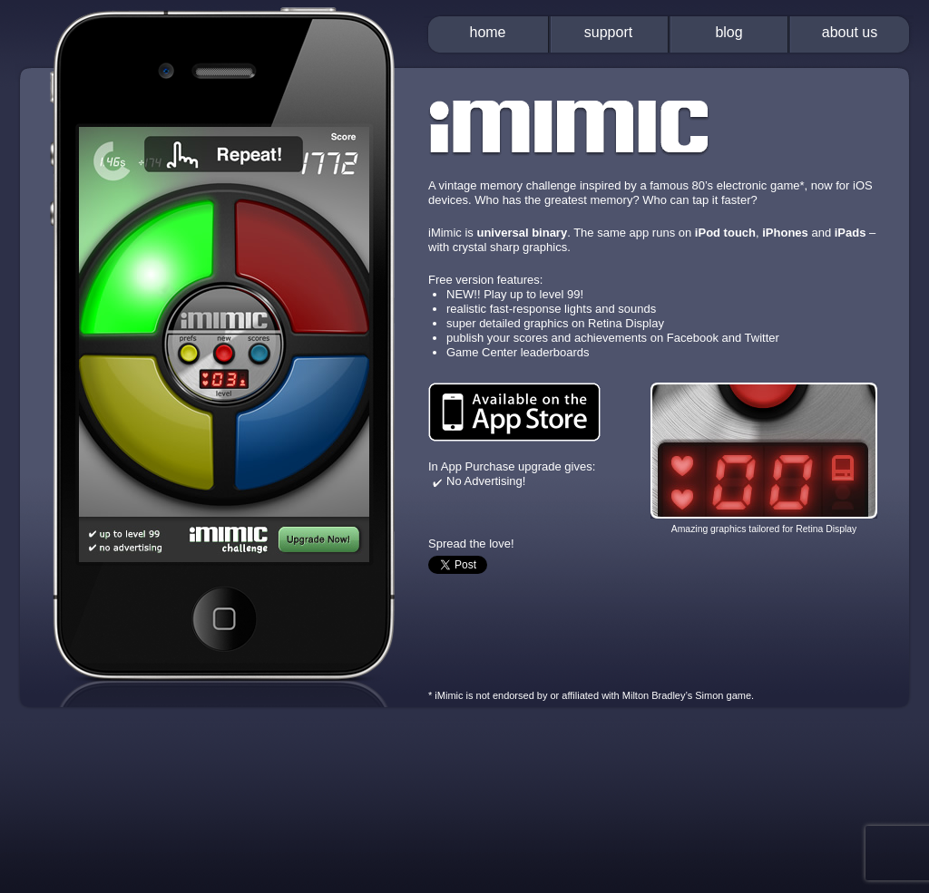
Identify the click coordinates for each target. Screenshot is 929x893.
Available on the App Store (514, 412)
